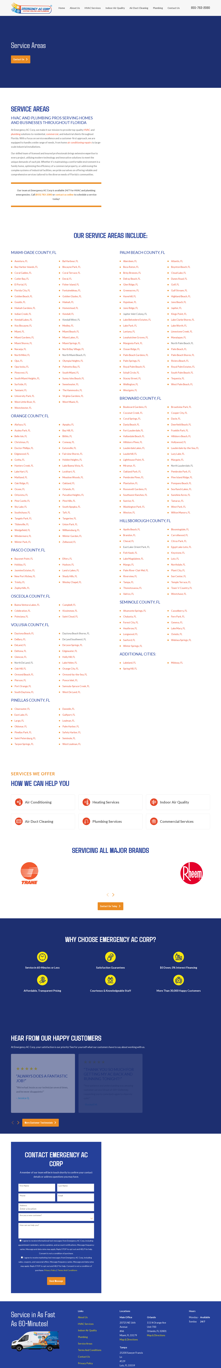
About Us (83, 1317)
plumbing (15, 134)
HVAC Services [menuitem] (93, 8)
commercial (52, 134)
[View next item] (113, 894)
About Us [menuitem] (75, 8)
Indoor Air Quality (87, 1330)
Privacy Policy (85, 1363)
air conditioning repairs (79, 142)
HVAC (87, 129)
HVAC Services (86, 1324)
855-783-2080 (200, 7)
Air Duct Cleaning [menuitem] (139, 8)
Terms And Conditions (89, 1350)
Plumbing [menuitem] (158, 8)
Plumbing (83, 1337)
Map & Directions (129, 1339)
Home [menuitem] (61, 8)
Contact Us (20, 59)
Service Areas (85, 1343)
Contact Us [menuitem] (174, 8)
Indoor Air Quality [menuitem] (115, 8)
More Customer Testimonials (41, 1122)
